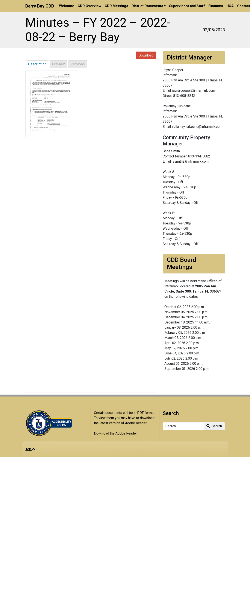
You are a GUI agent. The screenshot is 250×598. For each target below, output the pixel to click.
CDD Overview (89, 6)
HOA (230, 6)
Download (145, 55)
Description (37, 64)
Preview (58, 64)
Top (30, 449)
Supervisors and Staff (187, 6)
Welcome (66, 6)
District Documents (147, 6)
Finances (215, 6)
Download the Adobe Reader (115, 433)
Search (214, 426)
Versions (77, 64)
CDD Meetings (116, 6)
